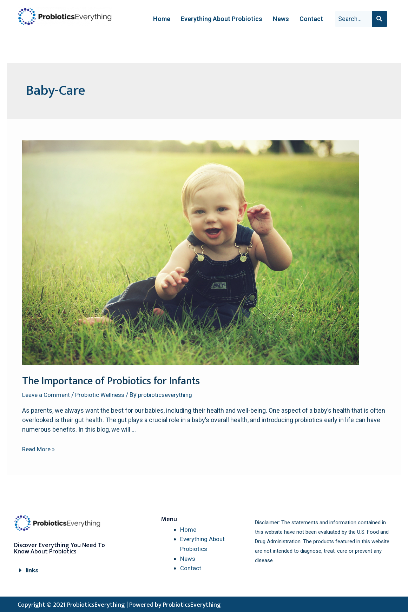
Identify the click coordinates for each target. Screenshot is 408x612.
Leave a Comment (47, 394)
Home (161, 18)
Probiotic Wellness (104, 394)
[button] (61, 570)
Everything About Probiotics (221, 18)
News (281, 18)
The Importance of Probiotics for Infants (111, 381)
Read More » (39, 449)
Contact (311, 18)
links (32, 570)
